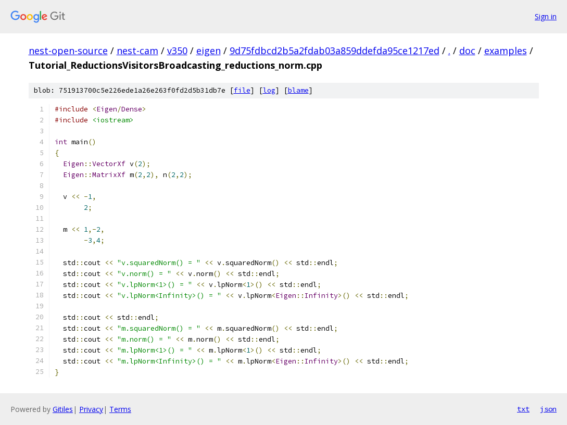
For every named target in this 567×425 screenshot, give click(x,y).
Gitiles (63, 409)
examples (505, 50)
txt (523, 409)
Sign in (546, 16)
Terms (120, 409)
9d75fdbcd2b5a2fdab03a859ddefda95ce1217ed (334, 50)
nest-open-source (68, 50)
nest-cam (137, 50)
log (269, 90)
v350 (177, 50)
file (242, 90)
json (548, 409)
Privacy (91, 409)
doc (467, 50)
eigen (208, 50)
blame (298, 90)
